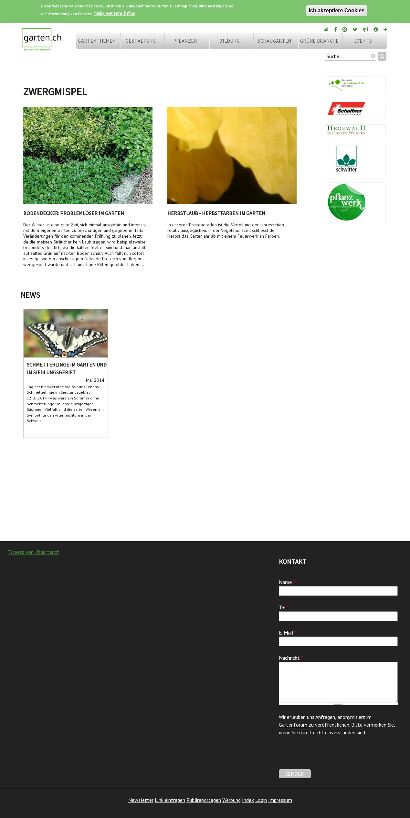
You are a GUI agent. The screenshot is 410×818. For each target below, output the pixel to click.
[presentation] (328, 756)
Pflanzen (185, 41)
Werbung (231, 800)
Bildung (230, 41)
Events (363, 41)
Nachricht (291, 658)
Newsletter (140, 800)
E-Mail (287, 632)
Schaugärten (274, 41)
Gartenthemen (97, 41)
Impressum (280, 800)
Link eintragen (170, 800)
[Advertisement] (205, 489)
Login (261, 800)
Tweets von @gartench (33, 552)
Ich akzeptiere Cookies (337, 10)
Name (287, 582)
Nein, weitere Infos (114, 13)
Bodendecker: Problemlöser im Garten (73, 213)
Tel (284, 607)
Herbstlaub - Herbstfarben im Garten (216, 213)
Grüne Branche (319, 41)
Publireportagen (203, 800)
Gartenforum (293, 724)
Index (248, 800)
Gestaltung (141, 41)
